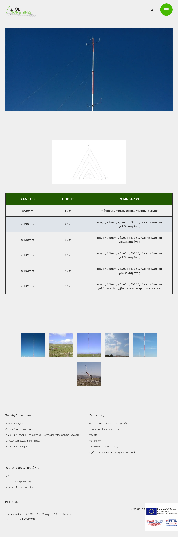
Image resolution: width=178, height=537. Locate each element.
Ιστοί (7, 475)
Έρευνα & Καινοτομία (16, 446)
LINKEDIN (11, 502)
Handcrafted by (20, 519)
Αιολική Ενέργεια (14, 423)
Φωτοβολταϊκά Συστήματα (19, 429)
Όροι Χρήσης (43, 514)
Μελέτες (94, 435)
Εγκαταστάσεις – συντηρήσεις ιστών (108, 423)
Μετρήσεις (95, 440)
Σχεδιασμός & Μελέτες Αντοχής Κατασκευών (113, 452)
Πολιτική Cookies (62, 514)
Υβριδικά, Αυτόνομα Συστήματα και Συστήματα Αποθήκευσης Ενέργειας (43, 435)
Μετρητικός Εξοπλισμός (18, 481)
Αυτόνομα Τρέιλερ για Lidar (19, 487)
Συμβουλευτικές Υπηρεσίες (103, 446)
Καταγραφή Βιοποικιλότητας (104, 429)
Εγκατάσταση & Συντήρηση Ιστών (22, 440)
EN (152, 9)
